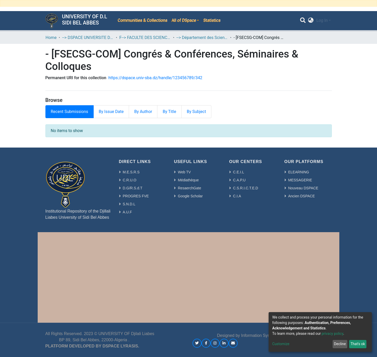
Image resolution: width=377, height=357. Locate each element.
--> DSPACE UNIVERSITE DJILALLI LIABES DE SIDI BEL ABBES (88, 37)
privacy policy (332, 333)
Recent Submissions (69, 111)
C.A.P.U (239, 180)
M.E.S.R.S (131, 172)
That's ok (357, 344)
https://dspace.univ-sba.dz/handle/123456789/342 (155, 77)
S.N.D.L (129, 204)
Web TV (184, 172)
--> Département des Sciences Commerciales (202, 37)
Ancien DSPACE (301, 196)
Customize (280, 344)
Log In (322, 20)
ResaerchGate (189, 188)
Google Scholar (190, 196)
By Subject (196, 111)
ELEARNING (298, 172)
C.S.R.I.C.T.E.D (245, 188)
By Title (169, 111)
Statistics (211, 20)
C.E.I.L (238, 172)
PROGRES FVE (136, 196)
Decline (340, 344)
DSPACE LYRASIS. (120, 346)
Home (51, 37)
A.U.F (127, 212)
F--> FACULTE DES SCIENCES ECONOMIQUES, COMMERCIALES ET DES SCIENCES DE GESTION (145, 37)
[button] (310, 21)
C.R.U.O (130, 180)
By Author (143, 111)
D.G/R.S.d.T (132, 188)
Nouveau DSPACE (303, 188)
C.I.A (237, 196)
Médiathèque (188, 180)
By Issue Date (111, 111)
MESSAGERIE (300, 180)
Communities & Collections (142, 20)
